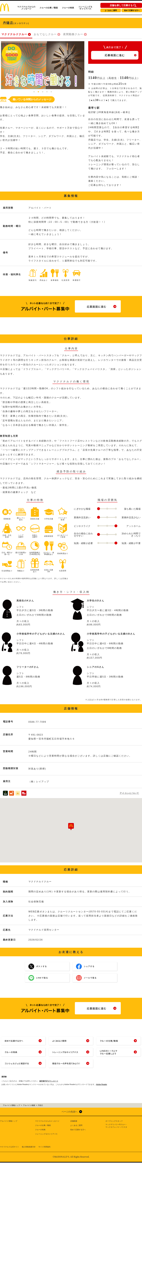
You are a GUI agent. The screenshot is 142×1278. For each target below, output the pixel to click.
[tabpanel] (42, 65)
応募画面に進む (115, 55)
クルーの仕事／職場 (49, 8)
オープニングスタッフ (114, 1121)
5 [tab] (51, 92)
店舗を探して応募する (121, 5)
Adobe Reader (101, 1084)
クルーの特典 (68, 8)
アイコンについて (129, 793)
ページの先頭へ (70, 1111)
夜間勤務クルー (73, 34)
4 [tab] (47, 92)
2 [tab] (38, 92)
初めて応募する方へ (132, 10)
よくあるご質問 (111, 10)
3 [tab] (42, 92)
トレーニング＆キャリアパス (85, 8)
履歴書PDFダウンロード (48, 1081)
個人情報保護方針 (29, 1147)
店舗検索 (73, 1121)
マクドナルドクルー (14, 34)
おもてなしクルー (45, 34)
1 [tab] (34, 92)
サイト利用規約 (44, 1147)
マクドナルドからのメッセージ (26, 8)
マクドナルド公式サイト (9, 1147)
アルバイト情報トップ (8, 1121)
